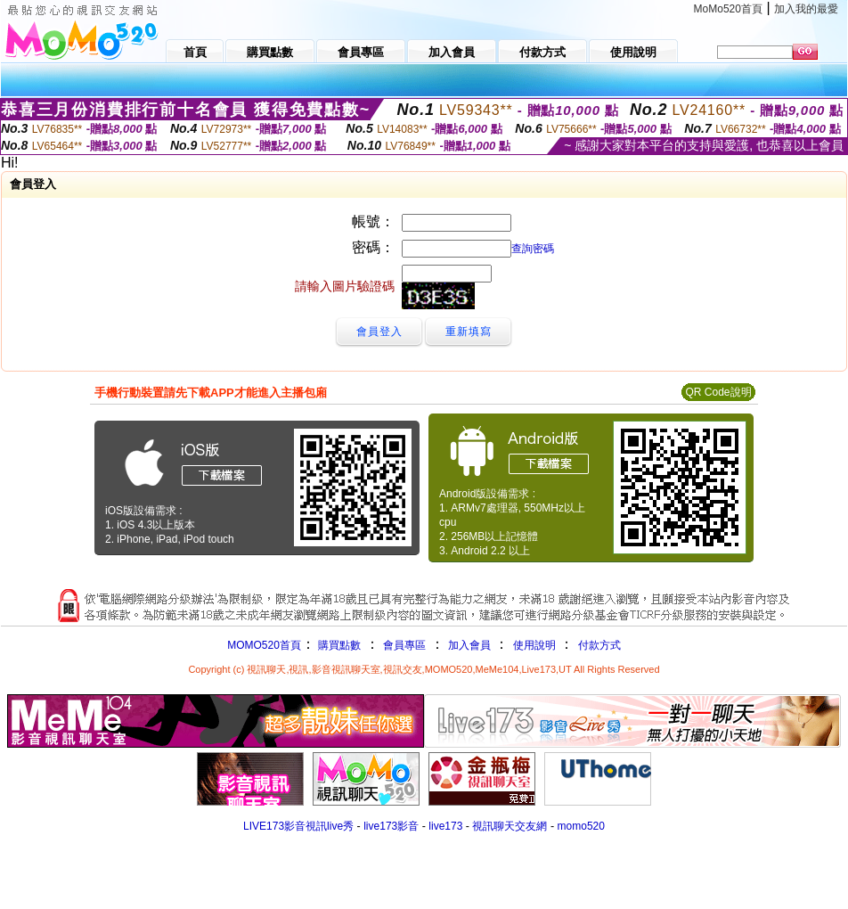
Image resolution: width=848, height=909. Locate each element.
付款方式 (599, 645)
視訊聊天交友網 (509, 826)
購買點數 (338, 645)
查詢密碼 (532, 248)
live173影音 (391, 826)
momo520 (581, 826)
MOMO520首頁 (264, 645)
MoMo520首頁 (728, 9)
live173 (445, 826)
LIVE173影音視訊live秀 (298, 826)
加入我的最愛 (806, 9)
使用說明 (534, 645)
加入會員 (469, 645)
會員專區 (404, 645)
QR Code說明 (718, 392)
